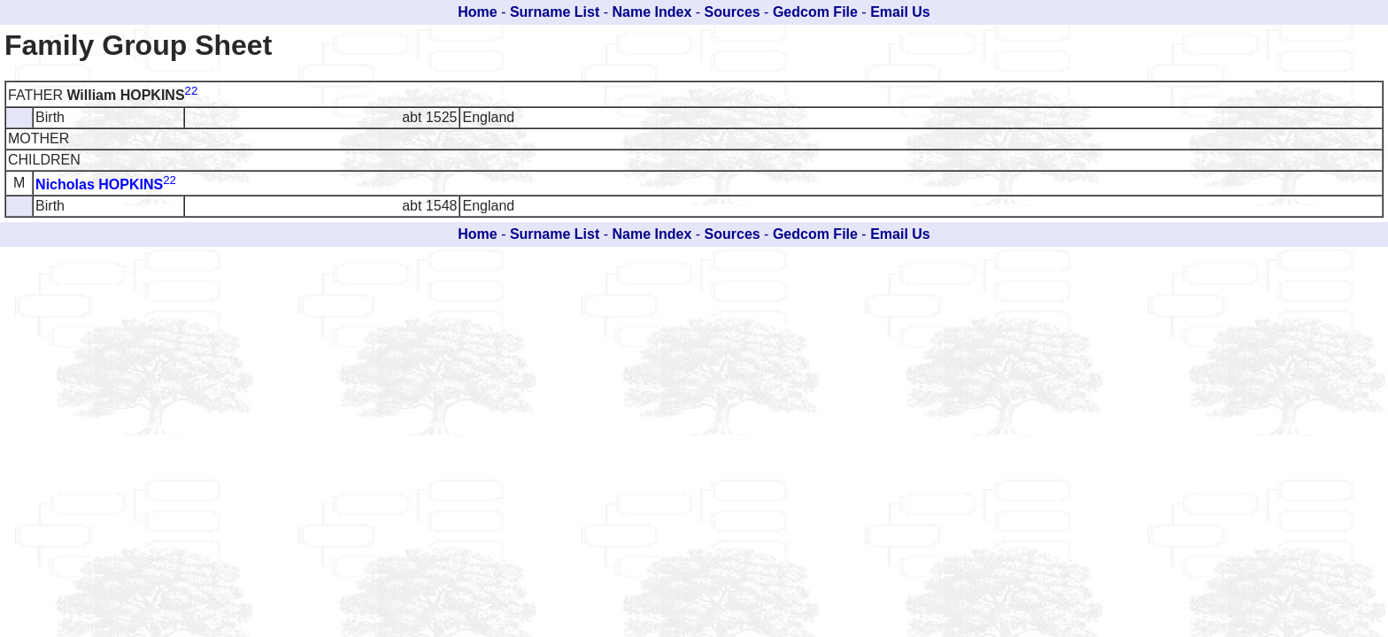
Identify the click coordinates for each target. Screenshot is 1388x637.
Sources (732, 11)
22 (191, 90)
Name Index (652, 11)
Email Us (900, 11)
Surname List (554, 11)
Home (477, 11)
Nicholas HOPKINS (99, 184)
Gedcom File (815, 11)
